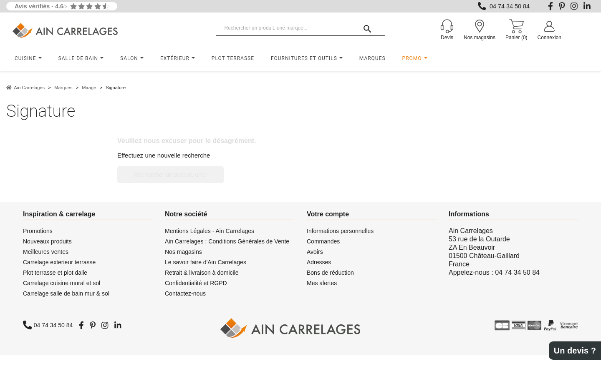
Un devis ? (575, 350)
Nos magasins (183, 251)
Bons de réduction (330, 272)
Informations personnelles (340, 231)
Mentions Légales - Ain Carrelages (209, 231)
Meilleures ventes (45, 251)
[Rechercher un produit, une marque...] (300, 28)
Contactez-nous (185, 293)
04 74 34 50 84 (510, 6)
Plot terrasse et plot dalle (55, 272)
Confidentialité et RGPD (196, 283)
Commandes (323, 241)
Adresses (319, 262)
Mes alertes (322, 283)
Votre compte (328, 214)
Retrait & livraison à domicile (202, 272)
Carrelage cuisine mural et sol (61, 283)
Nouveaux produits (47, 241)
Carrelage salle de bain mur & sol (66, 293)
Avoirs (315, 251)
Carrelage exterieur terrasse (59, 262)
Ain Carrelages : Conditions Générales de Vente (227, 241)
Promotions (38, 231)
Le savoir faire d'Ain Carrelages (205, 262)
